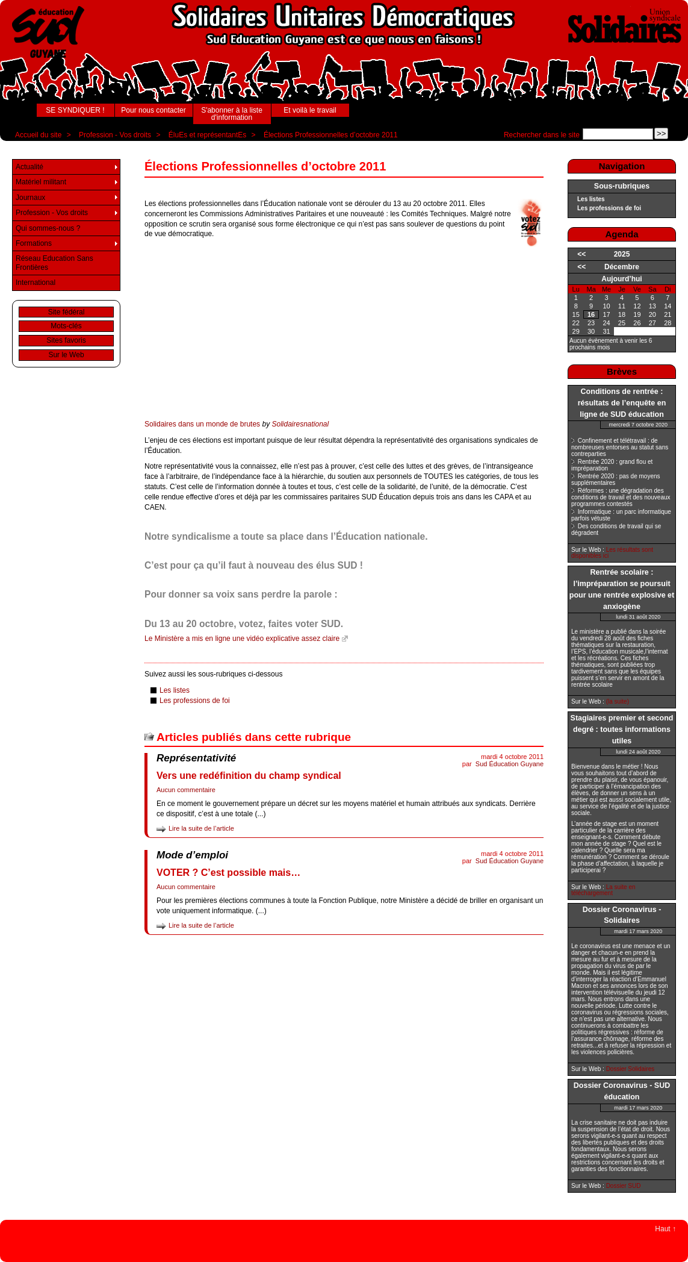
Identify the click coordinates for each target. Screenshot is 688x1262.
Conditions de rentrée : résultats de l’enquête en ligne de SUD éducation (622, 403)
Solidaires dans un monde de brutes (202, 424)
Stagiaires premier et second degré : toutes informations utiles (622, 729)
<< (581, 254)
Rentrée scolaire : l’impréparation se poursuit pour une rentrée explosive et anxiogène (621, 589)
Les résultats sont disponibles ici (612, 552)
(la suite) (617, 701)
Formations (34, 243)
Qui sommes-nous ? (48, 228)
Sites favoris (65, 340)
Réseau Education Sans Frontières (54, 262)
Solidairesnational (300, 424)
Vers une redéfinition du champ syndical (249, 775)
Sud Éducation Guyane (510, 763)
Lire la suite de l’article (201, 828)
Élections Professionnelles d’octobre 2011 (331, 135)
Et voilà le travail (310, 110)
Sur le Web (66, 355)
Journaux (30, 197)
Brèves (622, 371)
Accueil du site (38, 135)
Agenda (621, 234)
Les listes (175, 690)
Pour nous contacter (153, 110)
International (35, 282)
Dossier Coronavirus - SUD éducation (622, 1091)
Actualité (29, 167)
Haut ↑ (665, 1229)
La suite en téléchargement (603, 890)
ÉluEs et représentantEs (207, 135)
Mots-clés (66, 326)
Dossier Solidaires (630, 1069)
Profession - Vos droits (115, 135)
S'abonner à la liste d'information (231, 114)
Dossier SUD (623, 1185)
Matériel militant (41, 182)
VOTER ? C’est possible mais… (228, 872)
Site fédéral (66, 312)
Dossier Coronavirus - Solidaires (622, 915)
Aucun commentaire (186, 789)
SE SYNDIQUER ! (75, 110)
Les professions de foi (195, 700)
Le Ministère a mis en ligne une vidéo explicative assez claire (241, 638)
